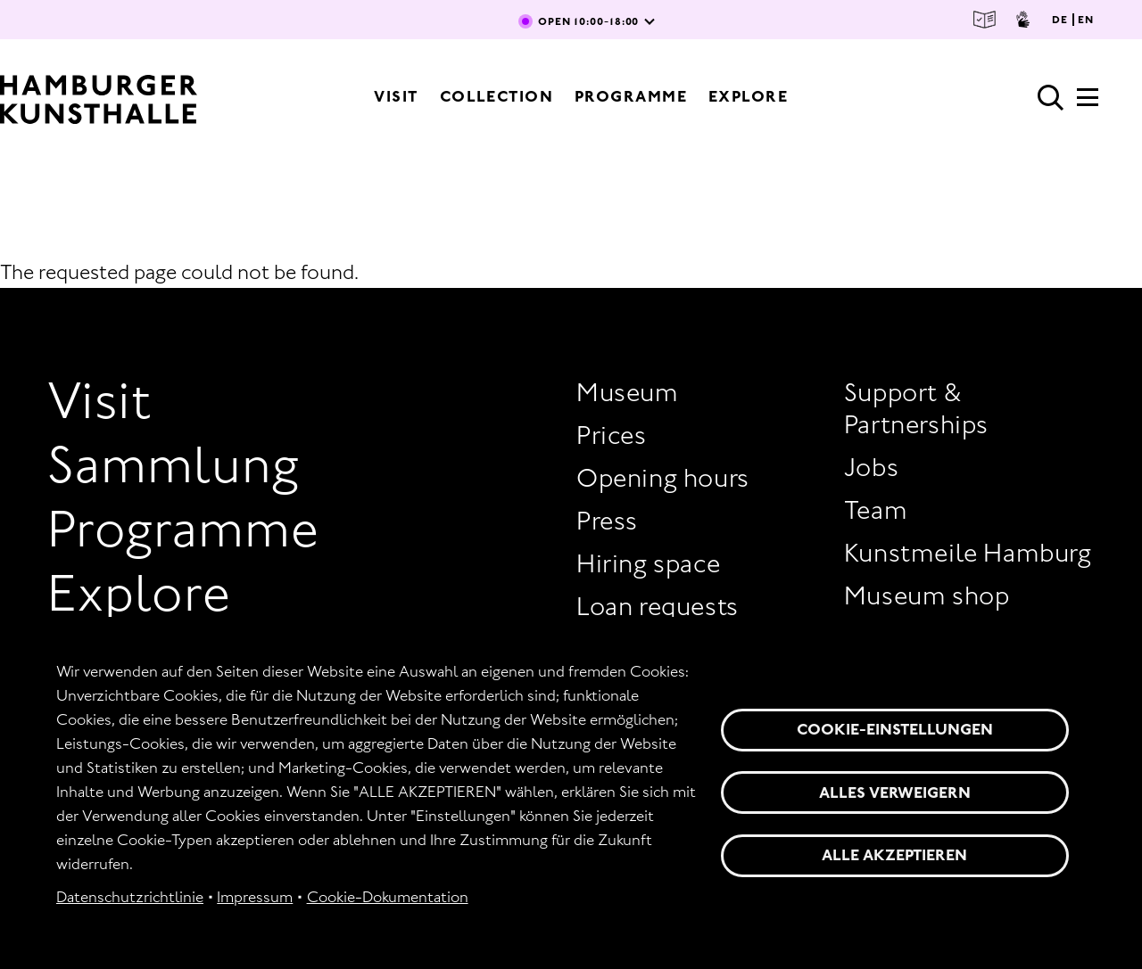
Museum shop (927, 595)
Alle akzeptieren (894, 855)
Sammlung (174, 464)
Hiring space (648, 563)
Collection (496, 96)
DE (1060, 19)
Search (1051, 98)
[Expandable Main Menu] (1087, 102)
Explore (748, 96)
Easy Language (985, 20)
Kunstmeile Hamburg (968, 553)
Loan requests (657, 606)
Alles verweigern (895, 792)
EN (1086, 19)
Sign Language (1023, 20)
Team (875, 510)
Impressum (255, 897)
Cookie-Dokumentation (387, 897)
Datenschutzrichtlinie (129, 897)
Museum (627, 392)
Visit (396, 96)
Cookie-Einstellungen (895, 729)
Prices (611, 435)
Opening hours (662, 478)
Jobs (871, 467)
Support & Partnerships (916, 408)
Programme (631, 96)
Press (607, 521)
